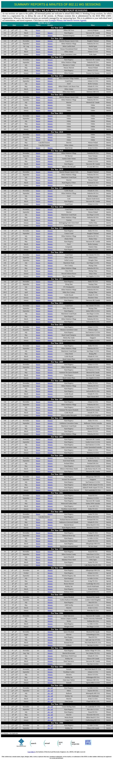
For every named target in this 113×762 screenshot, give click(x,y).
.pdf (51, 688)
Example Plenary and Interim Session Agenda (67, 20)
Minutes (50, 33)
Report (38, 30)
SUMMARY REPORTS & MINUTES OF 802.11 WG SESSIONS (57, 4)
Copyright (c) (32, 752)
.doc (48, 688)
